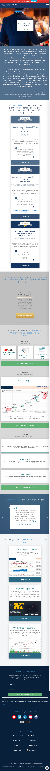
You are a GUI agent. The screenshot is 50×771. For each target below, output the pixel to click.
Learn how (33, 1)
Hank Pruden (33, 745)
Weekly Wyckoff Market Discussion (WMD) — (25, 233)
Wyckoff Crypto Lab (25, 589)
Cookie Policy (30, 766)
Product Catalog (17, 740)
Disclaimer (32, 767)
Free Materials (32, 736)
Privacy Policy (20, 766)
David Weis (17, 750)
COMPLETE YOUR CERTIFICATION (25, 315)
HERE (29, 96)
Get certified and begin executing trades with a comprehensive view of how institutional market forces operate (25, 279)
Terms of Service (22, 767)
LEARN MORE (25, 162)
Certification (32, 750)
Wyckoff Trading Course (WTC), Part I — (25, 129)
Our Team (17, 745)
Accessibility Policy (42, 766)
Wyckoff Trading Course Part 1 (25, 549)
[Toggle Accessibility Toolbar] (47, 768)
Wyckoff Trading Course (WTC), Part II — (25, 179)
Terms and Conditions (8, 766)
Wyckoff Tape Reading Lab (25, 628)
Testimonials (32, 740)
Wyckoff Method (17, 736)
